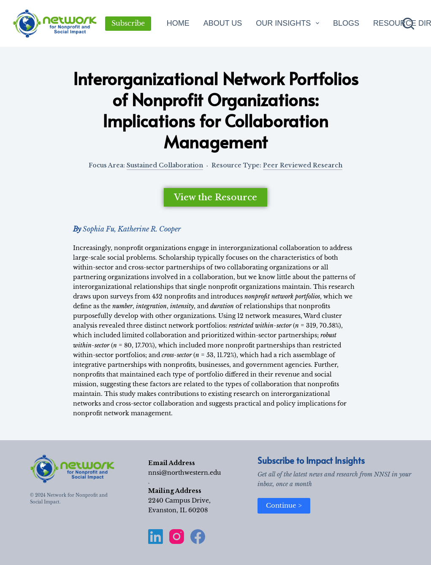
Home (178, 23)
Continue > (284, 505)
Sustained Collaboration (165, 165)
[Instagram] (176, 536)
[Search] (408, 24)
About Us (222, 23)
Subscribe (128, 23)
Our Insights (289, 23)
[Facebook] (197, 536)
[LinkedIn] (155, 536)
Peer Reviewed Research (302, 165)
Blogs (346, 23)
